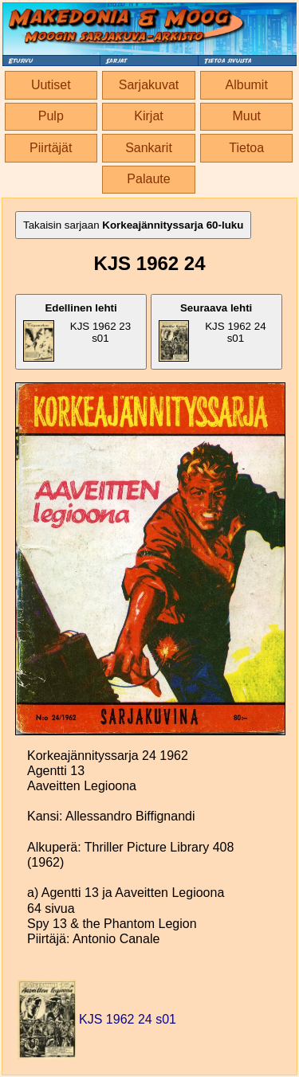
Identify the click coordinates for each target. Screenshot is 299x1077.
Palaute (148, 179)
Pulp (51, 116)
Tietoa (246, 148)
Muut (246, 116)
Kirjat (148, 116)
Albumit (247, 85)
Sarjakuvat (149, 85)
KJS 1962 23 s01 (77, 332)
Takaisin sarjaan (133, 225)
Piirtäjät (51, 148)
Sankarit (148, 148)
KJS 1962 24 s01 (212, 332)
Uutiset (51, 85)
